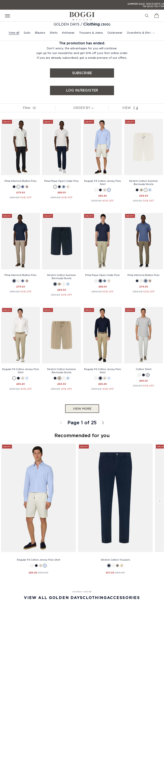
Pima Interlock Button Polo (20, 180)
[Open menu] (8, 15)
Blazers (40, 32)
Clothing (91, 24)
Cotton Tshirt (143, 369)
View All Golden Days (53, 597)
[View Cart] (156, 15)
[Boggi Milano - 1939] (82, 14)
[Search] (146, 15)
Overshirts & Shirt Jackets (145, 32)
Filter (28, 107)
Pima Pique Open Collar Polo (61, 180)
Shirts (54, 32)
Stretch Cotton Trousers (115, 559)
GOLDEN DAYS (67, 24)
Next (160, 501)
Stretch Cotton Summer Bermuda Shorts (143, 182)
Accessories (123, 597)
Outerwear (114, 32)
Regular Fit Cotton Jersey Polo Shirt (102, 182)
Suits (27, 32)
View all (14, 32)
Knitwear (68, 32)
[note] (93, 108)
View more (82, 409)
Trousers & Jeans (91, 32)
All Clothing (102, 422)
